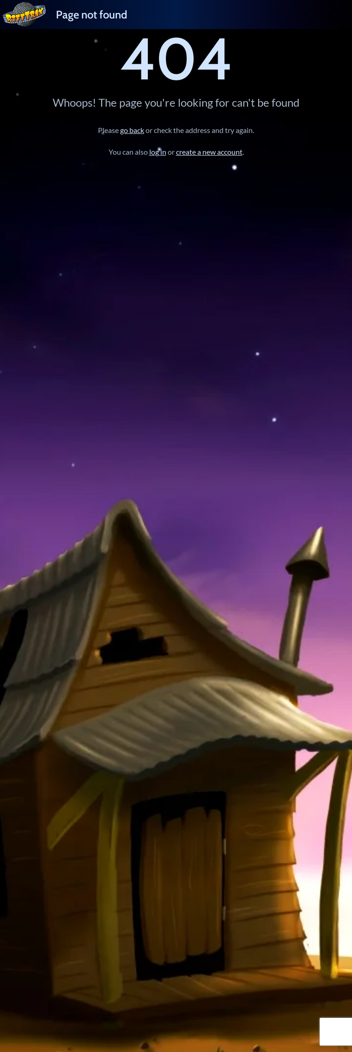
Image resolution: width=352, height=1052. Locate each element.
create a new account (209, 151)
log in (157, 151)
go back (132, 130)
